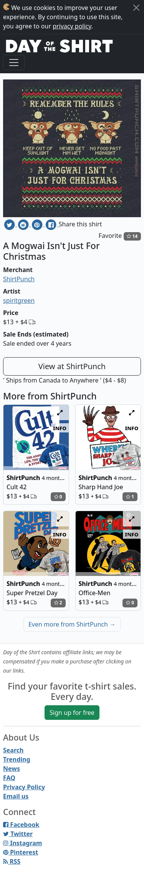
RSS (11, 861)
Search (13, 750)
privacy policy (72, 26)
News (11, 768)
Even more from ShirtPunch (72, 624)
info (59, 428)
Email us (15, 796)
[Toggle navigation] (14, 62)
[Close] (136, 7)
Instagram (22, 843)
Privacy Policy (24, 787)
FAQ (9, 778)
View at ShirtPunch (72, 366)
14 (132, 236)
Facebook (21, 824)
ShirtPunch (19, 279)
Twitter (18, 834)
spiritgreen (19, 300)
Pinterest (20, 852)
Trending (16, 759)
